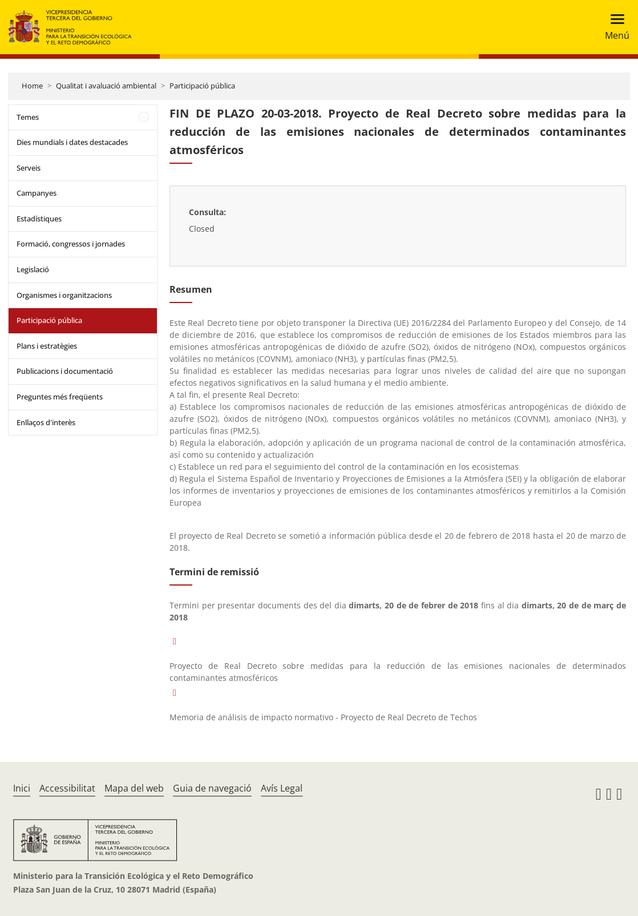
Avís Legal (281, 788)
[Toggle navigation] (613, 27)
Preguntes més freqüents (60, 397)
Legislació (33, 269)
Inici (21, 788)
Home (32, 85)
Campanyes (36, 193)
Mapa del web (134, 788)
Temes (28, 117)
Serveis (29, 168)
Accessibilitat (67, 788)
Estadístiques (39, 218)
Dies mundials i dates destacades (72, 142)
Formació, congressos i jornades (71, 244)
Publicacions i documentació (65, 371)
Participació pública (202, 85)
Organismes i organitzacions (64, 295)
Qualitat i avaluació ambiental (106, 85)
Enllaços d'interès (46, 422)
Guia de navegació (212, 788)
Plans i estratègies (47, 346)
